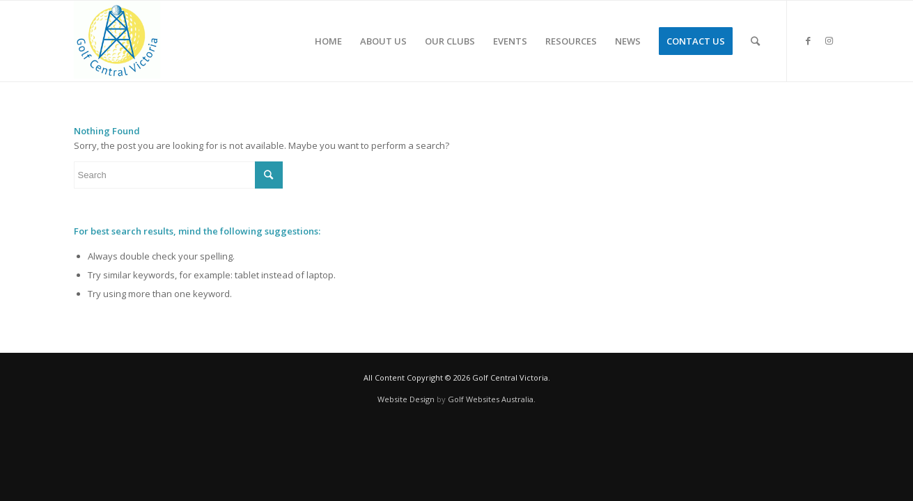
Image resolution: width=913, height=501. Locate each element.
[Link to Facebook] (808, 40)
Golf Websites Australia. (492, 399)
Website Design (406, 399)
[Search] (755, 41)
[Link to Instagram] (829, 40)
